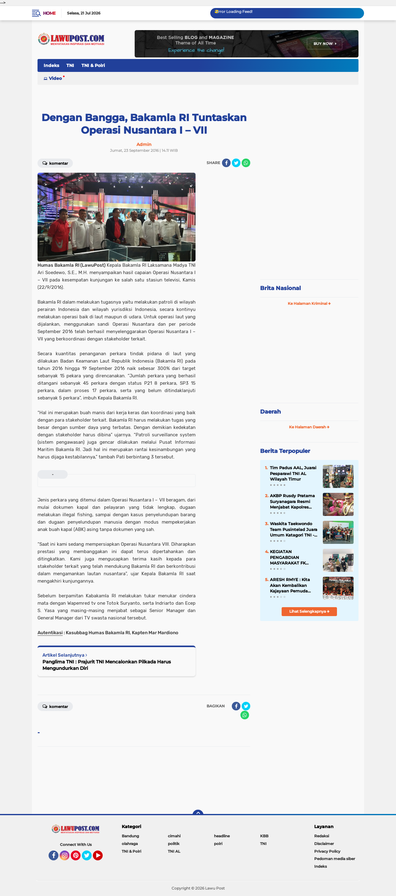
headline (222, 836)
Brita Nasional (280, 288)
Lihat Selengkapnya (309, 611)
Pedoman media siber (334, 858)
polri (218, 843)
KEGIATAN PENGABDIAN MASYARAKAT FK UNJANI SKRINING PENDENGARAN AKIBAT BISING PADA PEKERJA (292, 557)
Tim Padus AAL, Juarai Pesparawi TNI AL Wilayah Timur (293, 473)
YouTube (102, 858)
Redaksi (321, 836)
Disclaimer (324, 843)
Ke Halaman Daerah (309, 427)
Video (55, 78)
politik (174, 843)
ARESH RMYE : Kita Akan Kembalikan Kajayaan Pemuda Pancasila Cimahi (290, 585)
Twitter (89, 858)
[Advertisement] (309, 233)
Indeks (51, 65)
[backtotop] (198, 815)
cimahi (174, 836)
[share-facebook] (226, 163)
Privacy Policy (327, 851)
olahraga (130, 843)
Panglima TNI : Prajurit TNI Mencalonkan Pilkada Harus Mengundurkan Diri (106, 665)
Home (49, 13)
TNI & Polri (93, 65)
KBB (264, 836)
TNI (70, 65)
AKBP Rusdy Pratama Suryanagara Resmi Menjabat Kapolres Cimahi (292, 501)
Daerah (270, 411)
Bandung (130, 836)
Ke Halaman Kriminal (309, 303)
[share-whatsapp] (246, 163)
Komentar (55, 163)
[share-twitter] (236, 163)
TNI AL (174, 851)
